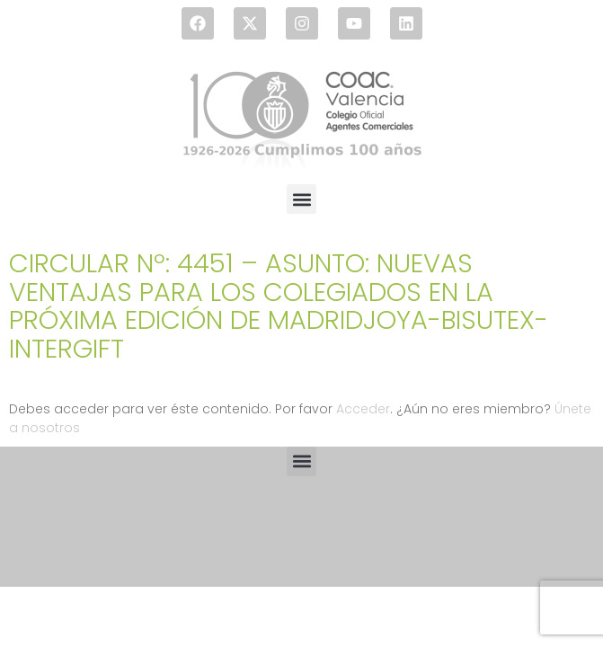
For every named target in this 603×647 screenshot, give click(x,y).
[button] (301, 199)
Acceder (363, 409)
